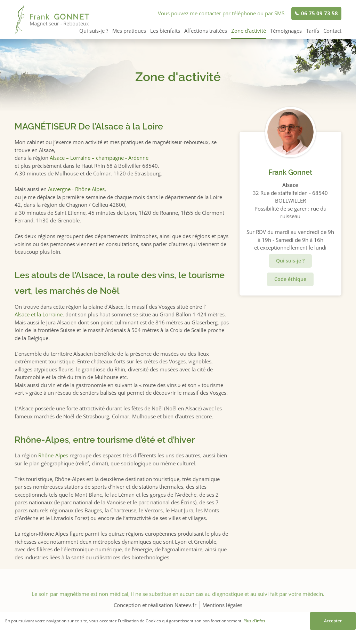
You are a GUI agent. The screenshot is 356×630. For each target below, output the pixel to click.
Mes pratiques (129, 30)
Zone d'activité (248, 30)
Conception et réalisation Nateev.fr (155, 604)
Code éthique (290, 279)
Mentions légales (222, 604)
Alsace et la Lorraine (39, 314)
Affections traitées (205, 30)
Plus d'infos (254, 621)
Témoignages (286, 30)
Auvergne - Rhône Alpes (76, 189)
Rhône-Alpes (53, 455)
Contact (332, 30)
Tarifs (312, 30)
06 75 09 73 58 (319, 13)
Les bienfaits (165, 30)
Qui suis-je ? (93, 30)
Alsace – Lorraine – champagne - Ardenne (99, 157)
